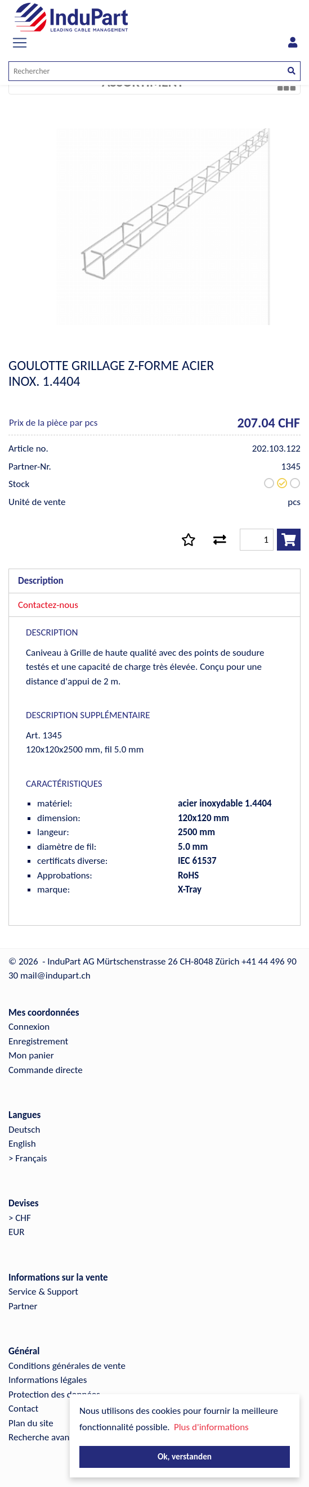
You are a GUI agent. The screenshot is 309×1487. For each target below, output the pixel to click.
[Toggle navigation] (19, 42)
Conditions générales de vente (67, 1366)
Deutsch (24, 1129)
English (22, 1144)
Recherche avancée (45, 1437)
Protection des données (54, 1394)
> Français (27, 1158)
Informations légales (47, 1380)
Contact (23, 1408)
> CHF (19, 1218)
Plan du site (30, 1423)
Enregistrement (38, 1041)
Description (41, 581)
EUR (16, 1232)
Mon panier (31, 1055)
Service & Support (43, 1291)
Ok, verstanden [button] (185, 1456)
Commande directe (45, 1070)
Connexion (29, 1027)
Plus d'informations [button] (211, 1427)
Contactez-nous (48, 605)
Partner (23, 1306)
